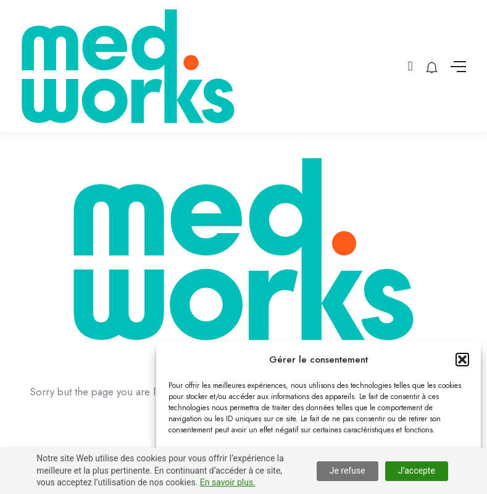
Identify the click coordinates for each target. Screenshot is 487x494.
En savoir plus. (228, 482)
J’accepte (416, 470)
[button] (462, 359)
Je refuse (347, 470)
